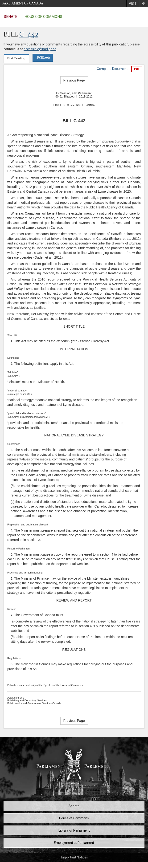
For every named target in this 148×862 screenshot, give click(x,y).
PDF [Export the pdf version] (137, 69)
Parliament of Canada (22, 3)
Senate (10, 16)
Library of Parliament (74, 830)
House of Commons (43, 16)
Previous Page (74, 80)
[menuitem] (132, 3)
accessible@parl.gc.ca (40, 49)
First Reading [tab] (16, 58)
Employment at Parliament (74, 843)
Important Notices (74, 857)
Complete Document (112, 69)
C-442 (28, 34)
